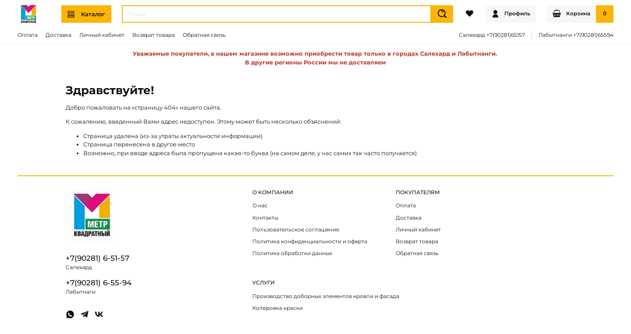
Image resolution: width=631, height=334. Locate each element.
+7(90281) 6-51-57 (97, 258)
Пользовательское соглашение (295, 230)
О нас (260, 206)
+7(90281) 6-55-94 (98, 282)
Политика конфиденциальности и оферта (309, 241)
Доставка (58, 35)
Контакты (265, 218)
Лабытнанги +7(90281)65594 (576, 35)
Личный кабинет (101, 35)
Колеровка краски (277, 308)
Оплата (28, 35)
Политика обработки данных (292, 253)
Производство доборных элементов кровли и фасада (325, 296)
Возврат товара (153, 35)
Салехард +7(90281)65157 (492, 35)
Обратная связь (204, 35)
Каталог (86, 14)
